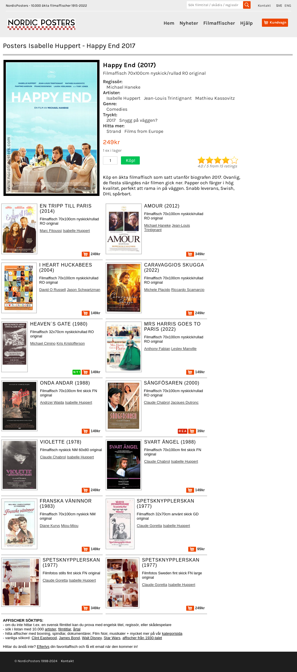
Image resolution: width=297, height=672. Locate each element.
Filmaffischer (219, 23)
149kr (91, 313)
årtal (76, 629)
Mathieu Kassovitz (215, 98)
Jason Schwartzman (83, 289)
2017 (111, 120)
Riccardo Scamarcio (187, 289)
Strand (113, 131)
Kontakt (264, 5)
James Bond (69, 638)
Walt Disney (92, 638)
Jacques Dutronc (185, 402)
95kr (196, 549)
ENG (288, 5)
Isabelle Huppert (123, 98)
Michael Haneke (123, 87)
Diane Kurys (50, 525)
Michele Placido (157, 289)
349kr (195, 254)
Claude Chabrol (157, 402)
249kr (91, 254)
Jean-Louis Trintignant (168, 98)
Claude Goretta (149, 525)
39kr (196, 431)
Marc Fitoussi (51, 230)
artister (50, 629)
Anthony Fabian (157, 348)
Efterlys (43, 646)
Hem (169, 23)
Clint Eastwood (44, 638)
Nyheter (189, 23)
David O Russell (52, 289)
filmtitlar (64, 629)
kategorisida (172, 633)
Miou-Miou (69, 525)
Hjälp (246, 23)
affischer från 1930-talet (142, 638)
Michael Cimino (42, 343)
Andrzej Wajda (52, 402)
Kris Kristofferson (71, 343)
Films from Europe (143, 131)
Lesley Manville (184, 348)
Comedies (116, 109)
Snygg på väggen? (138, 120)
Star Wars (112, 638)
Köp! (130, 160)
